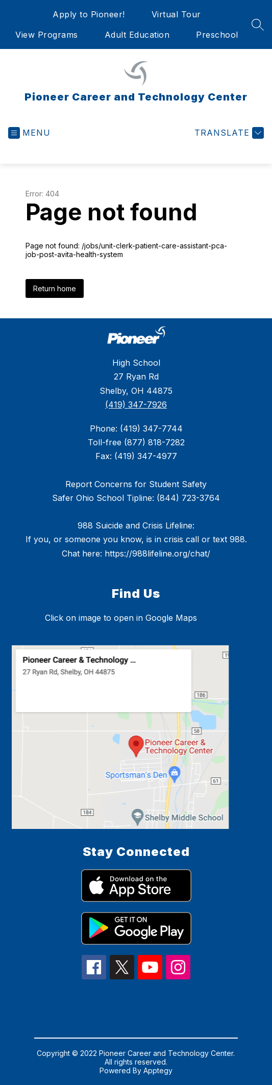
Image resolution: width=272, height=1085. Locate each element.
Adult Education (137, 35)
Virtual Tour (176, 14)
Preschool (217, 35)
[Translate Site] (228, 133)
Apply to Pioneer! (89, 14)
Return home (54, 288)
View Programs (46, 35)
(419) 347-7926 (136, 404)
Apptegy (157, 1070)
